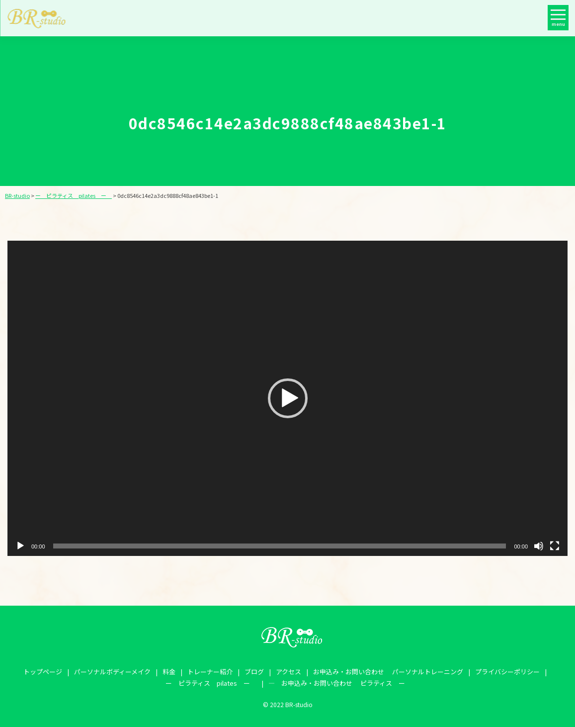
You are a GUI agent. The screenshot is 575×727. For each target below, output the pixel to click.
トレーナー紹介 (210, 671)
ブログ (254, 671)
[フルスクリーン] (555, 546)
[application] (287, 398)
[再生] (20, 546)
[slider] (279, 546)
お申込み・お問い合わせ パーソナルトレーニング (388, 671)
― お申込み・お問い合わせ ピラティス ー (336, 683)
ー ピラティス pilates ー (210, 683)
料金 (169, 671)
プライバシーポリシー (507, 671)
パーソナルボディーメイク (112, 671)
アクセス (288, 671)
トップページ (42, 671)
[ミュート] (539, 546)
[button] (288, 398)
